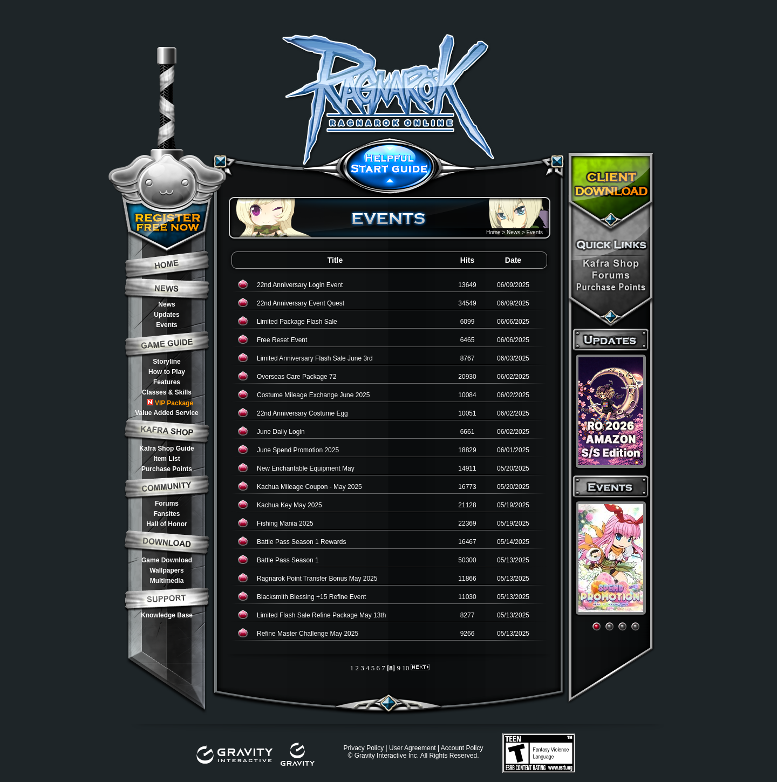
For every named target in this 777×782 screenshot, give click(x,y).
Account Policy (462, 748)
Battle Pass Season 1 (288, 560)
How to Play (166, 372)
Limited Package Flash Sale (297, 321)
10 (405, 668)
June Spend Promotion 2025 (298, 450)
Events (166, 325)
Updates (166, 314)
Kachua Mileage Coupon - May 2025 (309, 487)
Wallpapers (166, 570)
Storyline (166, 361)
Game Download (166, 560)
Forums (167, 503)
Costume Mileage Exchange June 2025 (313, 395)
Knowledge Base (167, 615)
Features (166, 382)
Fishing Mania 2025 (285, 523)
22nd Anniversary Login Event (300, 285)
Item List (166, 459)
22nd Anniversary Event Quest (300, 303)
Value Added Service (167, 413)
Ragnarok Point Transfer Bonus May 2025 (317, 578)
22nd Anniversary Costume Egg (302, 413)
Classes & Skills (167, 392)
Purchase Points (166, 469)
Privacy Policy (363, 748)
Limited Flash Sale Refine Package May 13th (321, 615)
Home (493, 232)
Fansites (167, 514)
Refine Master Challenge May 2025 (307, 633)
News (166, 304)
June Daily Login (281, 432)
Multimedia (167, 580)
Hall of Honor (166, 524)
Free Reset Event (282, 340)
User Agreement (412, 748)
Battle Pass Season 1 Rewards (301, 542)
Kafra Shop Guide (166, 448)
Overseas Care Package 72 (296, 376)
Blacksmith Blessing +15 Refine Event (311, 597)
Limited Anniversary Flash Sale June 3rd (315, 358)
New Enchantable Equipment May (306, 468)
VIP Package (170, 403)
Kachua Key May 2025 (289, 505)
